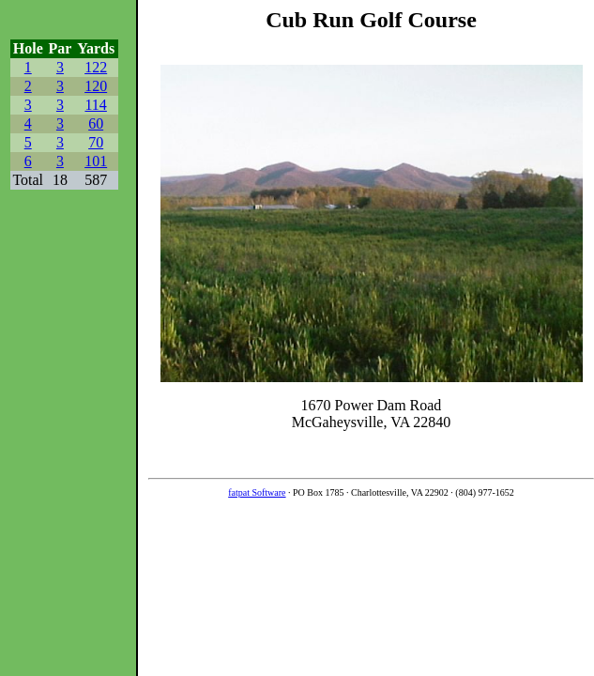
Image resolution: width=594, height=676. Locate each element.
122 (95, 67)
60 (95, 123)
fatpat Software (256, 492)
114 (95, 105)
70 (95, 142)
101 (95, 161)
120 (95, 86)
